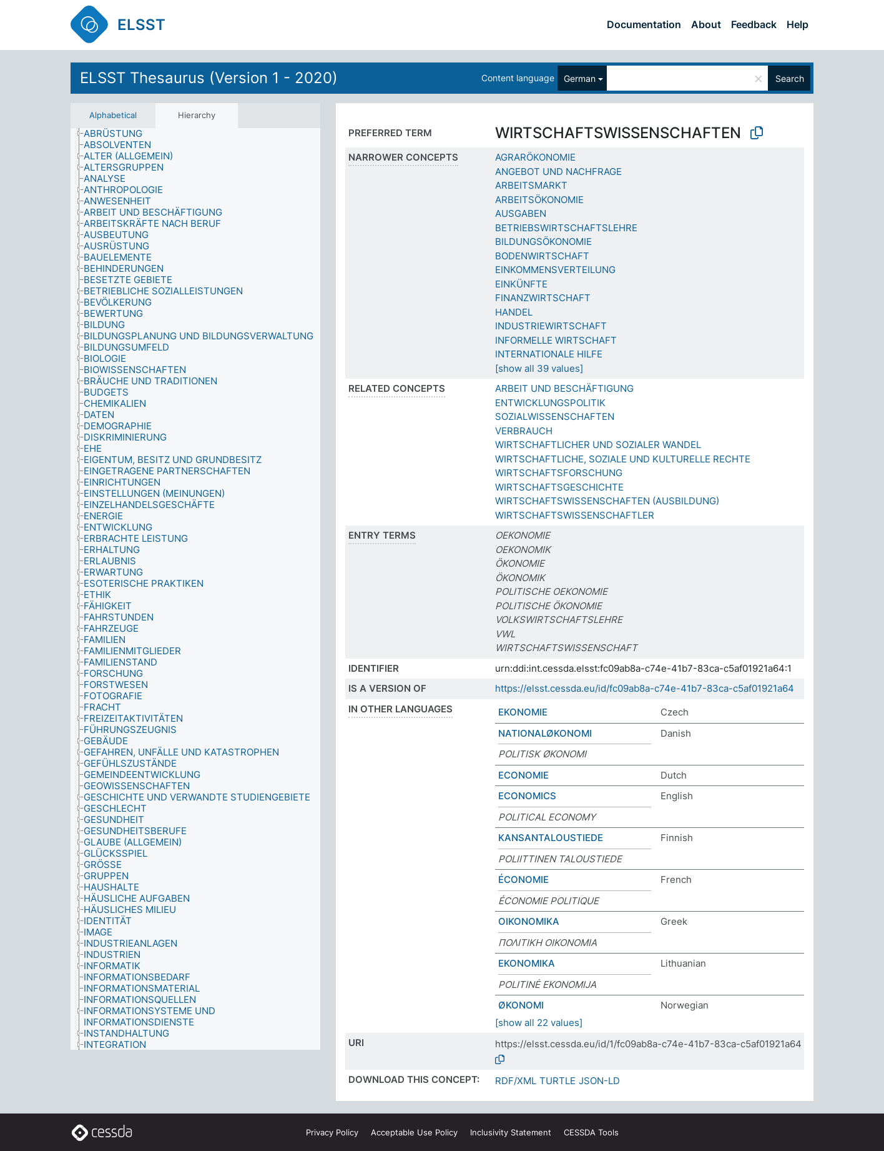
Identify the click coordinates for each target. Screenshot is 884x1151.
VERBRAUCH (523, 431)
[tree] (195, 589)
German (580, 78)
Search (789, 78)
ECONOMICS (527, 796)
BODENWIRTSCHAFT (542, 256)
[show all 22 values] (538, 1023)
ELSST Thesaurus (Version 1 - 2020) (209, 78)
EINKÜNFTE (521, 284)
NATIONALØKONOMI (545, 733)
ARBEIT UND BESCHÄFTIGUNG (564, 388)
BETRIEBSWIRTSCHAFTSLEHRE (566, 228)
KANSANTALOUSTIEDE (550, 838)
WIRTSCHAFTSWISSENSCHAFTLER (574, 515)
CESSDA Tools (591, 1132)
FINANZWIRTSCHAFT (543, 298)
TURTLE (557, 1081)
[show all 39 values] (539, 368)
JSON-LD (599, 1081)
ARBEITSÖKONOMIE (539, 200)
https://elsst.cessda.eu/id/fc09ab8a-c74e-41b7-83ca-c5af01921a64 (644, 688)
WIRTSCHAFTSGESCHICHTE (559, 487)
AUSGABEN (520, 213)
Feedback (754, 24)
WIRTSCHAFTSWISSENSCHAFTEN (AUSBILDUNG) (607, 501)
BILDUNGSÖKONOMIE (543, 241)
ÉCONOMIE (523, 879)
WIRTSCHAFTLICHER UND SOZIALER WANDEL (598, 445)
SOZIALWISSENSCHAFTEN (554, 416)
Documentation (644, 24)
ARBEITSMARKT (531, 185)
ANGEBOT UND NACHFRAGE (558, 171)
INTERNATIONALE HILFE (548, 354)
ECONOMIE (523, 775)
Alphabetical (113, 115)
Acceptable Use (414, 1132)
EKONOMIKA (526, 963)
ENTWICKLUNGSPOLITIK (550, 403)
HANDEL (514, 312)
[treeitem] (118, 133)
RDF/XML (515, 1081)
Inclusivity (510, 1132)
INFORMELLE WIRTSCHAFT (556, 340)
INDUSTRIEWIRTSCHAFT (551, 326)
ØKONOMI (521, 1005)
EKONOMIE (523, 712)
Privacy (332, 1132)
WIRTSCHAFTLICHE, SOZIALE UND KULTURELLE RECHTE (622, 459)
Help (797, 24)
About (706, 24)
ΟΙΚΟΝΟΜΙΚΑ (528, 921)
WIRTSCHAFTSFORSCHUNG (558, 473)
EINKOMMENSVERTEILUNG (555, 270)
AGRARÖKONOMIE (535, 157)
